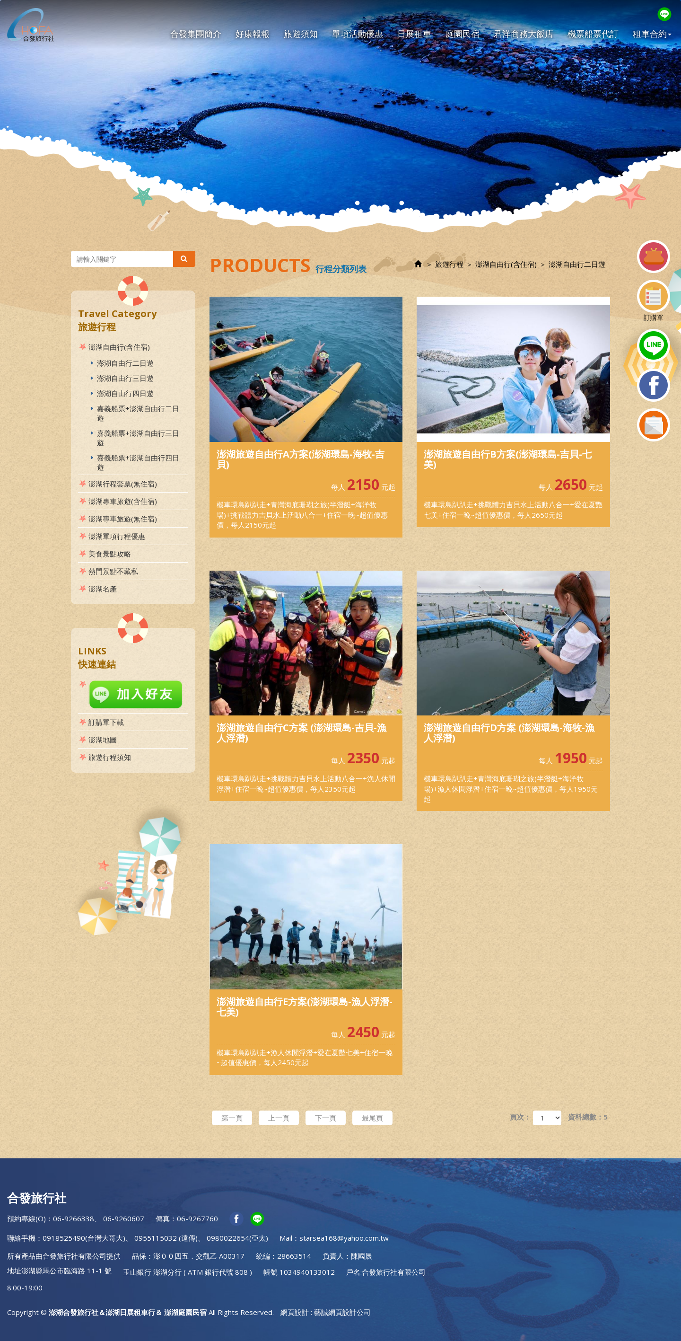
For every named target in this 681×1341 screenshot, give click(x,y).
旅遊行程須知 (109, 757)
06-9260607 (123, 1218)
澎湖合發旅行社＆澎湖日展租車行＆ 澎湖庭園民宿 (30, 24)
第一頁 (232, 1117)
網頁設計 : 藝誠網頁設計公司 (325, 1312)
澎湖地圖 (102, 739)
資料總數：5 (588, 1116)
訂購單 (653, 301)
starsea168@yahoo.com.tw (344, 1238)
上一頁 (278, 1117)
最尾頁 (372, 1117)
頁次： (520, 1116)
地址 (14, 1270)
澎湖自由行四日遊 (125, 393)
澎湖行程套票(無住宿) (122, 483)
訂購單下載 (106, 722)
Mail (285, 1238)
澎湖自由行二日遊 (125, 363)
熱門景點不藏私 (113, 571)
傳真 (163, 1218)
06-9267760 (197, 1218)
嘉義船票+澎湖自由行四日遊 (138, 462)
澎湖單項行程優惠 (116, 536)
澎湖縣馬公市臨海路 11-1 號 (66, 1270)
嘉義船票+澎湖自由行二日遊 (138, 413)
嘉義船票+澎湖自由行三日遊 (138, 437)
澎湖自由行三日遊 (125, 378)
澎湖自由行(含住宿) (119, 347)
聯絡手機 (21, 1238)
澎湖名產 (102, 588)
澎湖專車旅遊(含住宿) (122, 501)
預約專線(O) (26, 1218)
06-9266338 (73, 1218)
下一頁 (325, 1117)
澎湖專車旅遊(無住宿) (122, 518)
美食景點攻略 (109, 553)
